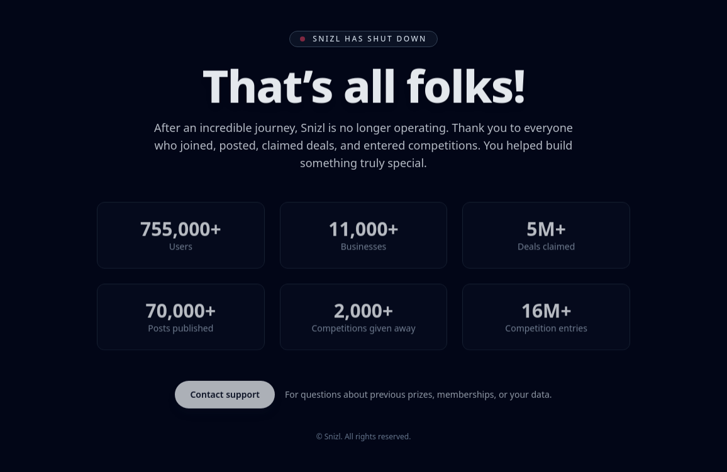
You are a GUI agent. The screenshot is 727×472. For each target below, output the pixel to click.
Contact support (225, 395)
